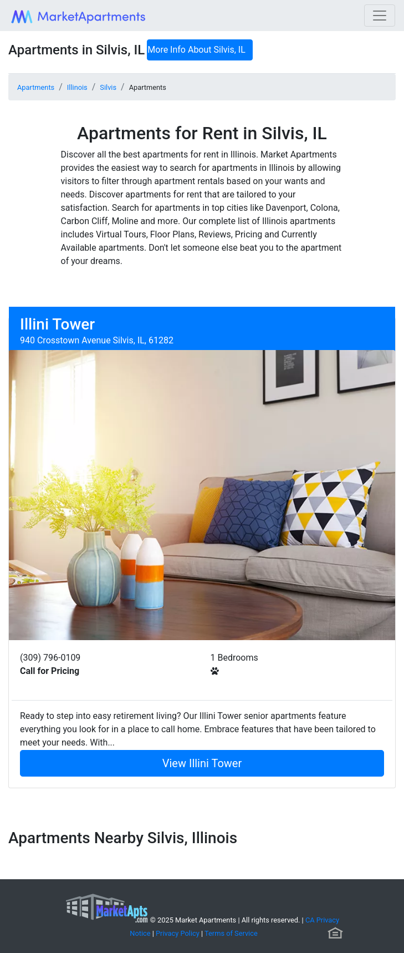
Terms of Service (231, 933)
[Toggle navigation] (379, 15)
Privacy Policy (178, 933)
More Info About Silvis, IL (196, 49)
